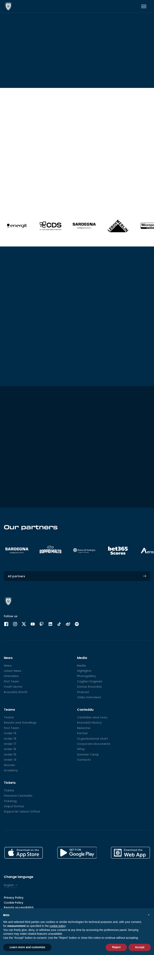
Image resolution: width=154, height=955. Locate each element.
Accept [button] (139, 947)
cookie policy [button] (57, 926)
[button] (149, 914)
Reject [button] (116, 947)
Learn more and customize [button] (27, 947)
